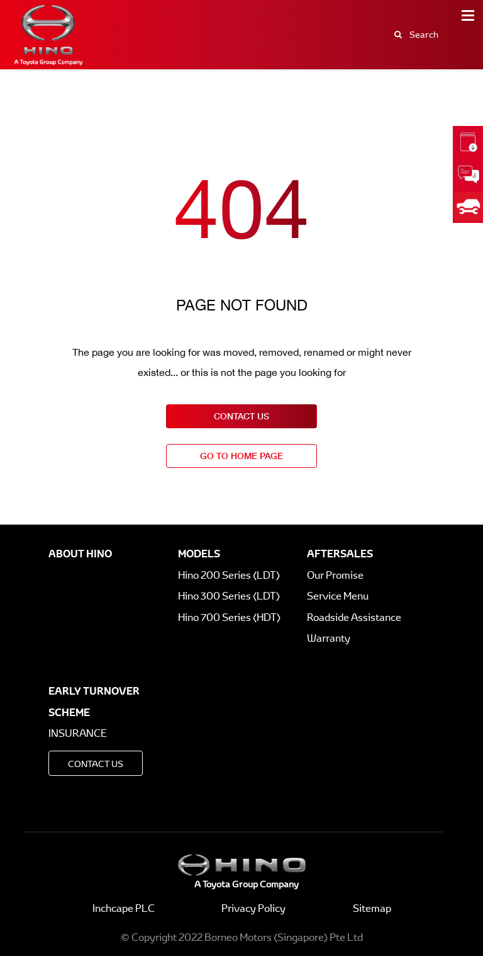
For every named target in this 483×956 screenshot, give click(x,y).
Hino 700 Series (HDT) (229, 617)
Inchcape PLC (123, 908)
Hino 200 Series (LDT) (229, 575)
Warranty (328, 638)
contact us (241, 416)
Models (199, 554)
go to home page (241, 455)
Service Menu (338, 596)
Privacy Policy (253, 908)
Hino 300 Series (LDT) (229, 596)
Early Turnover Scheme (94, 701)
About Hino (80, 554)
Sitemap (372, 908)
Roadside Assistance (354, 617)
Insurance (77, 733)
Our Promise (335, 575)
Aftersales (340, 554)
